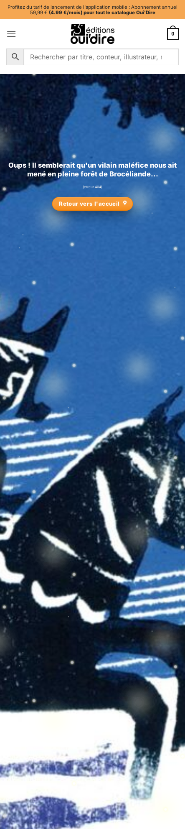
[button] (11, 33)
